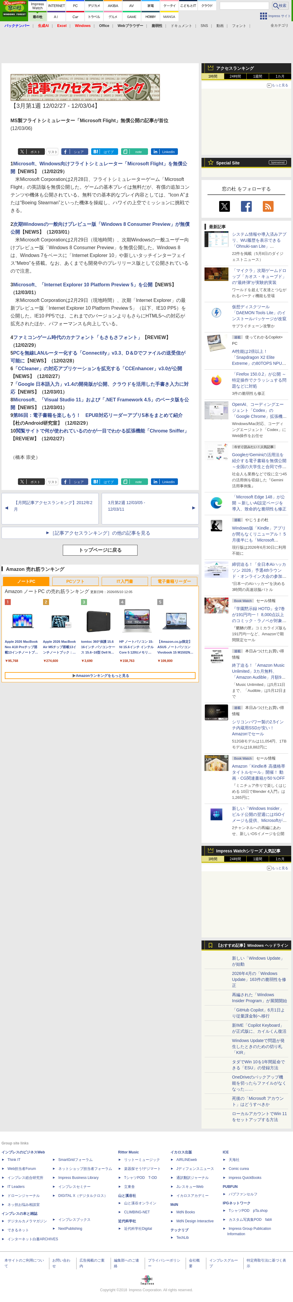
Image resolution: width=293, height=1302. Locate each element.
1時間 (213, 76)
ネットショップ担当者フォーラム (85, 1169)
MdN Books (185, 1212)
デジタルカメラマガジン (27, 1221)
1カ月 (280, 76)
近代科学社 (127, 1221)
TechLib (182, 1238)
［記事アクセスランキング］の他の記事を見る (100, 533)
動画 (220, 26)
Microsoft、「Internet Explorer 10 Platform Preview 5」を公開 (82, 284)
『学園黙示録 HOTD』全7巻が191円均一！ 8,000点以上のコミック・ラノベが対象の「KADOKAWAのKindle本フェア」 (259, 620)
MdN (174, 1205)
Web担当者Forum (21, 1169)
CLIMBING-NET (137, 1212)
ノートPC (26, 581)
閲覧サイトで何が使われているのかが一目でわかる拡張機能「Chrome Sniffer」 (102, 430)
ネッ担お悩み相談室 (23, 1205)
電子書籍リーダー (174, 581)
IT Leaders (16, 1187)
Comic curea (239, 1169)
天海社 (234, 1160)
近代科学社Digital (138, 1229)
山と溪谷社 (127, 1196)
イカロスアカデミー (192, 1196)
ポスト (35, 152)
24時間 (235, 76)
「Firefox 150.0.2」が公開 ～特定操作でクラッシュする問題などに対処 (259, 380)
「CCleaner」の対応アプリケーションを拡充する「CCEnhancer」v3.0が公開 (97, 368)
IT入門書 (125, 581)
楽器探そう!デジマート (142, 1169)
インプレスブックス (74, 1220)
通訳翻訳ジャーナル (192, 1178)
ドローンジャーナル (23, 1196)
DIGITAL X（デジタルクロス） (83, 1196)
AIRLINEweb (186, 1160)
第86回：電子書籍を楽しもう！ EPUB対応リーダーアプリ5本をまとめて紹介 (98, 415)
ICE (226, 1152)
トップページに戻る (100, 550)
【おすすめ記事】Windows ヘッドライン (252, 945)
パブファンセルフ (243, 1194)
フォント (239, 26)
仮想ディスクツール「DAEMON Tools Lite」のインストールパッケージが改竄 (259, 312)
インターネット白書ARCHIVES (32, 1239)
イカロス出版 (181, 1152)
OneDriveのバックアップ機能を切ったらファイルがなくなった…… (259, 1083)
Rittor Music (128, 1152)
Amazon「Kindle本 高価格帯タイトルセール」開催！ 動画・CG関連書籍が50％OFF (258, 772)
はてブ (109, 152)
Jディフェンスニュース (195, 1169)
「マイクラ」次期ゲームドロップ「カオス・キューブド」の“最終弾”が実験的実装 (259, 276)
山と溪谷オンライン (140, 1203)
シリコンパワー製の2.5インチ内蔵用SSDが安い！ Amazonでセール (258, 727)
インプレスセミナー (74, 1187)
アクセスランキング (235, 68)
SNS (204, 26)
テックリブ (179, 1230)
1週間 (258, 76)
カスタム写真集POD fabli (250, 1220)
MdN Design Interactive (195, 1221)
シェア (79, 152)
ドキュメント (181, 26)
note (138, 152)
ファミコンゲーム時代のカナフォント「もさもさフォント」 (77, 337)
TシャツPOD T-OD (140, 1178)
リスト (53, 152)
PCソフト (75, 581)
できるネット (18, 1230)
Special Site (228, 163)
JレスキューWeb (189, 1187)
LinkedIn (168, 152)
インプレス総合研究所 (25, 1178)
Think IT (13, 1160)
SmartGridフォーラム (75, 1160)
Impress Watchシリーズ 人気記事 (248, 851)
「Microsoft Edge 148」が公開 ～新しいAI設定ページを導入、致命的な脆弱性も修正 (259, 503)
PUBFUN (230, 1187)
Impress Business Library (78, 1178)
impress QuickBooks (245, 1178)
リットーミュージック (142, 1160)
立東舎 (129, 1187)
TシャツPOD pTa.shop (248, 1211)
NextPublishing (70, 1229)
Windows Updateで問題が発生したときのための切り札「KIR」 (258, 1046)
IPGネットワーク (237, 1203)
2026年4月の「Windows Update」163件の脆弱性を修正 (259, 979)
